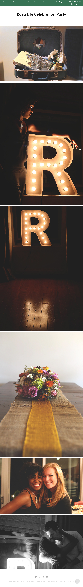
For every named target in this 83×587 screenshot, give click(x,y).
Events (30, 2)
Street (52, 2)
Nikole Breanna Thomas (74, 2)
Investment (6, 4)
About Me (6, 2)
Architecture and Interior (18, 2)
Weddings (59, 2)
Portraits (45, 2)
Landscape (37, 2)
